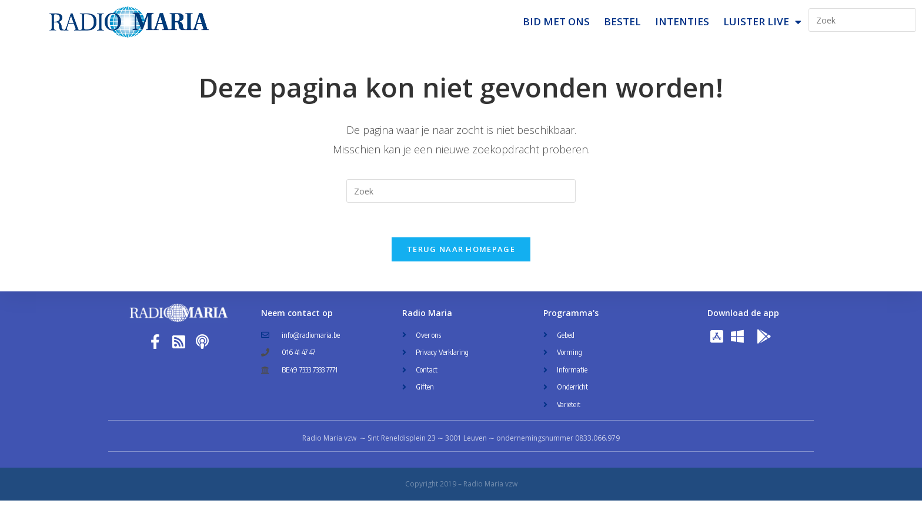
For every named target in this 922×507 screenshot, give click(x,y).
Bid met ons (556, 21)
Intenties (682, 21)
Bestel (622, 21)
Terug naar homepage (461, 255)
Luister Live (762, 22)
